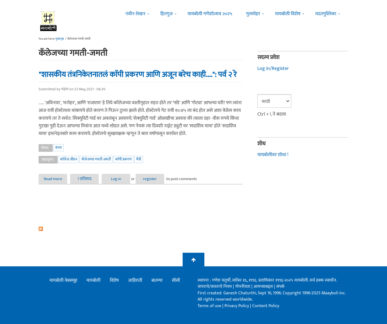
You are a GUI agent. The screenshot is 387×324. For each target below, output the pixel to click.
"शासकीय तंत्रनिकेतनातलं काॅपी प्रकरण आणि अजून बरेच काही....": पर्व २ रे (138, 74)
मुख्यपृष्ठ (59, 38)
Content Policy (265, 306)
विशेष (114, 280)
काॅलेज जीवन (68, 159)
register (150, 178)
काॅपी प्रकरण (123, 159)
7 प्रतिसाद (84, 178)
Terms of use (209, 306)
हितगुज (166, 14)
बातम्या (157, 280)
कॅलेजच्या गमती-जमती (96, 159)
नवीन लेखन (135, 14)
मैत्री (138, 159)
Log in (116, 178)
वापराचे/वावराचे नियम (215, 286)
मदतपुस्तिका (325, 14)
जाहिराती (135, 280)
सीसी (176, 280)
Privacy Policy (237, 306)
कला (58, 147)
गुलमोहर (253, 14)
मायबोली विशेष (287, 14)
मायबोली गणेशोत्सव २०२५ (210, 14)
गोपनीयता (243, 286)
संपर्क (280, 286)
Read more (55, 178)
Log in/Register (273, 68)
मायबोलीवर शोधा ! (272, 155)
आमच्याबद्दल (264, 286)
